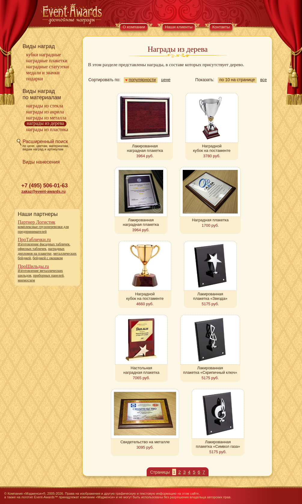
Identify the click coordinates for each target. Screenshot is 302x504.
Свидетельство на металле (145, 442)
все (263, 79)
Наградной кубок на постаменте (211, 148)
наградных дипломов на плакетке (41, 251)
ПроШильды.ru (33, 266)
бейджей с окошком (48, 258)
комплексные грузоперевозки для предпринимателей (43, 229)
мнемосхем (26, 280)
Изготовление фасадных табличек (44, 244)
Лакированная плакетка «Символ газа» (218, 444)
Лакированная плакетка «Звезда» (210, 296)
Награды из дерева (45, 123)
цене (165, 79)
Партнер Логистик (36, 222)
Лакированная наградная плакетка (145, 148)
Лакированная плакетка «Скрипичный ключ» (210, 370)
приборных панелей (48, 275)
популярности (140, 79)
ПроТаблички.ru (34, 239)
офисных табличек (32, 249)
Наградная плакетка (210, 220)
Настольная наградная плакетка (142, 370)
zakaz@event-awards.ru (43, 191)
